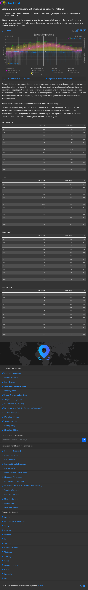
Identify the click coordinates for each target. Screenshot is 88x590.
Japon (6, 578)
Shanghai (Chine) (11, 421)
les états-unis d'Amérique (14, 521)
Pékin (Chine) (9, 425)
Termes (40, 586)
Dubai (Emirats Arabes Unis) (15, 395)
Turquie (7, 543)
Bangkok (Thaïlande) (12, 373)
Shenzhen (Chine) (11, 430)
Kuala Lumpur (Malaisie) (14, 404)
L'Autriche (8, 574)
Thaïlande (8, 552)
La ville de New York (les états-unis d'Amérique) (23, 408)
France (7, 517)
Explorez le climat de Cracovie (18, 79)
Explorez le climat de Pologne (60, 79)
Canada (7, 569)
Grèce (6, 561)
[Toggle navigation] (84, 3)
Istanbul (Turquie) (11, 412)
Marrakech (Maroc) (11, 417)
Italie (6, 539)
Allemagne (8, 556)
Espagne (7, 530)
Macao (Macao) (10, 391)
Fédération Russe (11, 565)
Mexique (7, 534)
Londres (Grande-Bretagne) (15, 386)
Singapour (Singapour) (13, 399)
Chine (6, 526)
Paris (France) (9, 382)
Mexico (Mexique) (11, 377)
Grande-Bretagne (11, 548)
